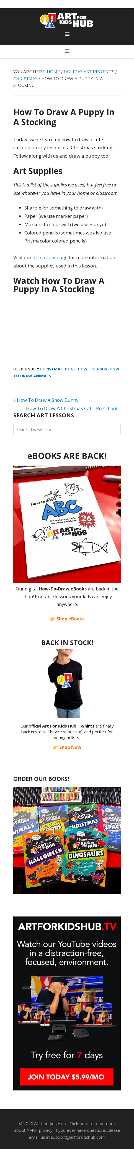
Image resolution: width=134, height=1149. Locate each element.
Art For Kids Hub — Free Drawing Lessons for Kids (67, 20)
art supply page (50, 257)
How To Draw (92, 369)
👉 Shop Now (67, 747)
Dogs (70, 369)
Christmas (51, 369)
